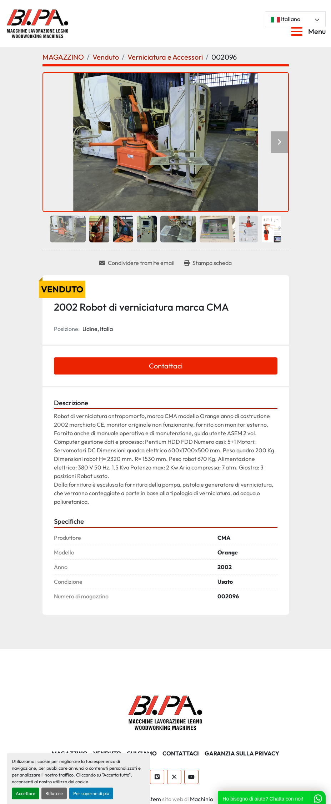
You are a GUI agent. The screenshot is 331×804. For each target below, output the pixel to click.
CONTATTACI (180, 753)
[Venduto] (105, 56)
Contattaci (165, 365)
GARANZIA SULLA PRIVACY (242, 753)
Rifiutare (54, 793)
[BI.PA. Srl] (165, 711)
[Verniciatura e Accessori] (165, 56)
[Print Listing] (207, 263)
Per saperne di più (91, 793)
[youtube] (191, 777)
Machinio (201, 799)
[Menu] (298, 31)
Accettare (25, 793)
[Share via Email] (137, 263)
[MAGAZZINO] (63, 56)
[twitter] (174, 777)
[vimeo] (157, 777)
